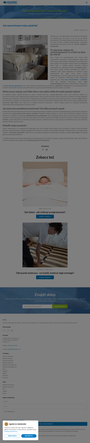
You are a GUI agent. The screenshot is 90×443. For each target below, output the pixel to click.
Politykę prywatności (11, 431)
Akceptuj (29, 436)
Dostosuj (12, 436)
